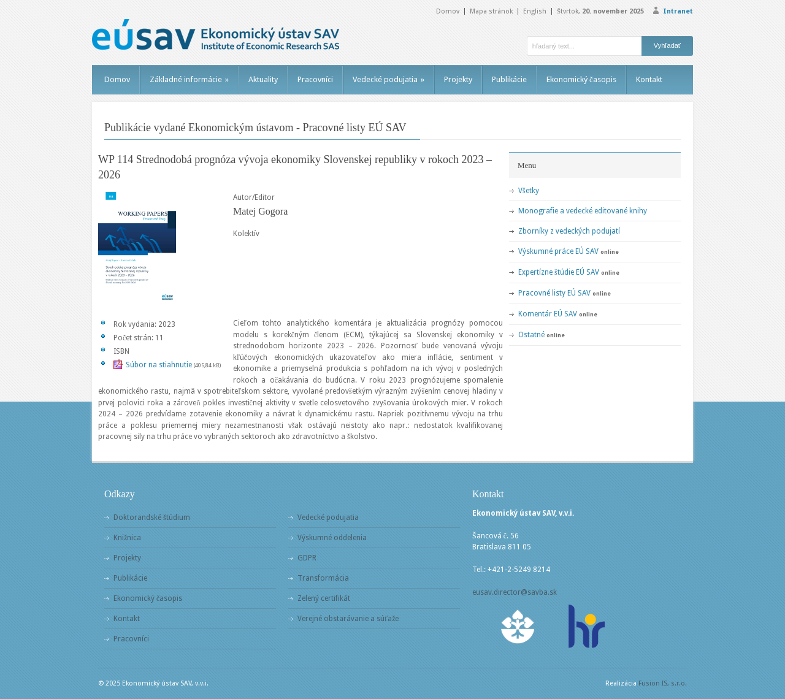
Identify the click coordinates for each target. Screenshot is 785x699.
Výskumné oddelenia (332, 537)
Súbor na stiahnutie (159, 365)
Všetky (528, 190)
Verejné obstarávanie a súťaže (348, 618)
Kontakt (649, 79)
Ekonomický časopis (581, 79)
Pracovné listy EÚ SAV (554, 293)
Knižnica (127, 537)
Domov (447, 11)
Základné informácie (189, 79)
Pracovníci (315, 79)
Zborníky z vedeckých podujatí (569, 231)
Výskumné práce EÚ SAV (558, 251)
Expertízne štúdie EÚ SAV (558, 272)
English (534, 11)
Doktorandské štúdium (151, 517)
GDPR (306, 558)
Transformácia (323, 578)
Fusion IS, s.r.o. (662, 683)
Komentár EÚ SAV (547, 314)
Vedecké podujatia (388, 79)
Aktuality (263, 79)
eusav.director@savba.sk (514, 592)
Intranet (678, 11)
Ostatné (531, 334)
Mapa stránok (491, 11)
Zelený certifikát (323, 598)
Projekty (458, 79)
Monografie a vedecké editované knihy (582, 211)
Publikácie (509, 79)
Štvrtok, (600, 11)
